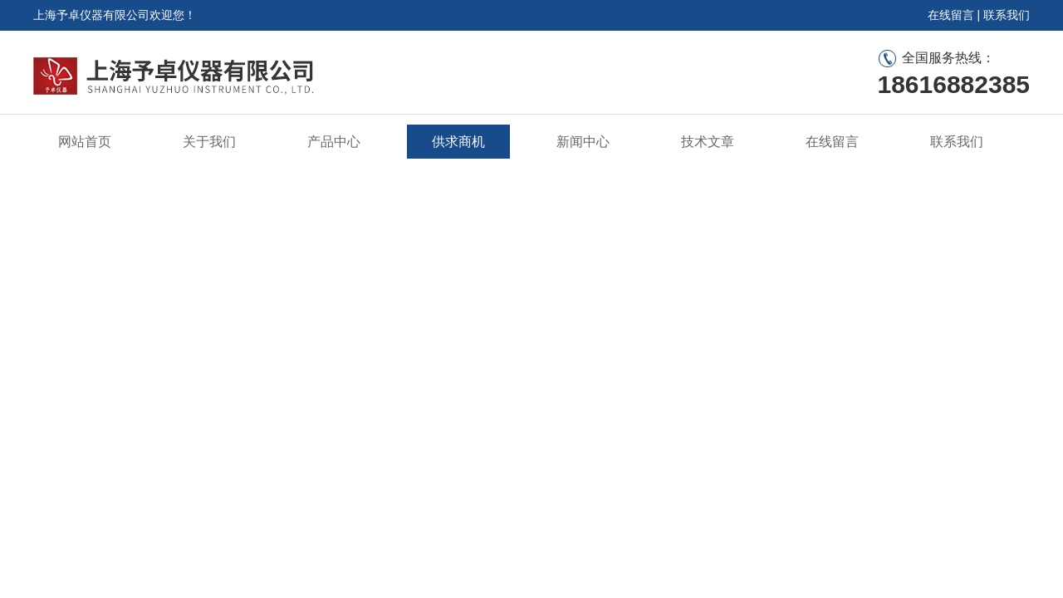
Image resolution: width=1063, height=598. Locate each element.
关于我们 (209, 142)
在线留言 (951, 15)
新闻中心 (583, 142)
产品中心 (333, 142)
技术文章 (707, 142)
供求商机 (458, 142)
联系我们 (1006, 15)
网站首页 (84, 142)
